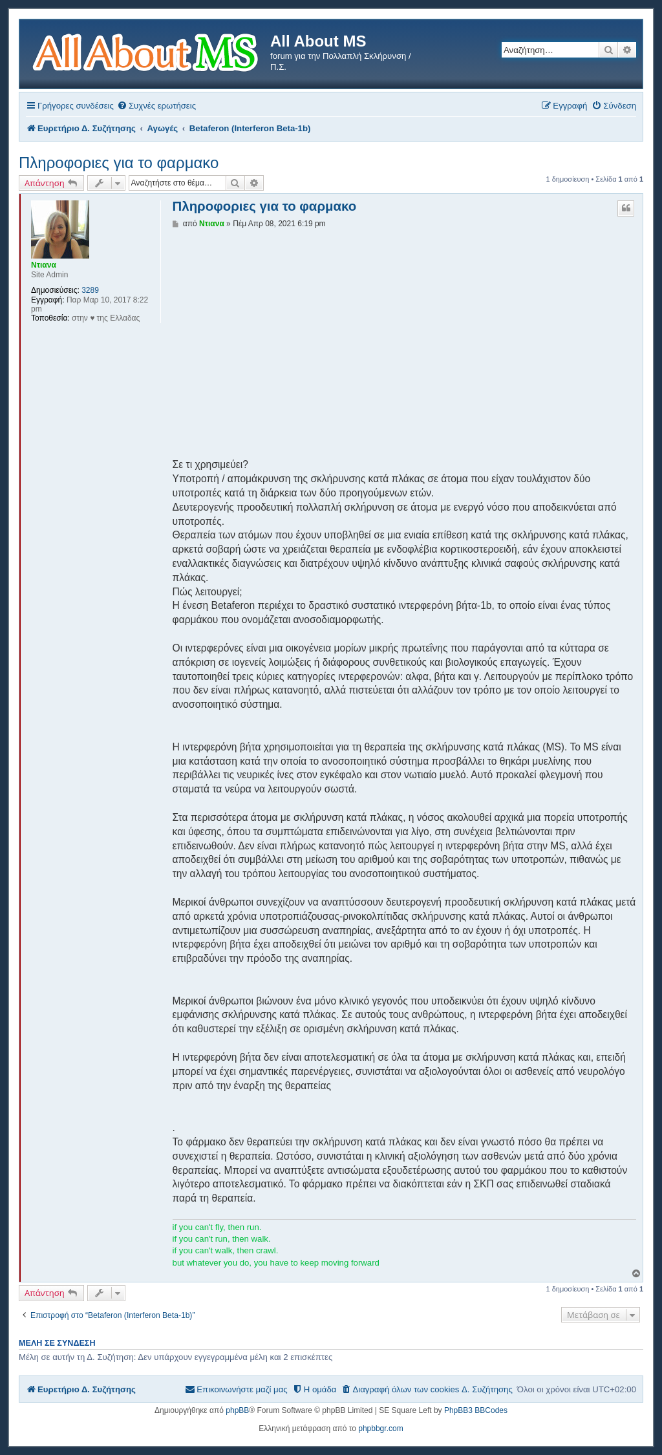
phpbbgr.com (380, 1428)
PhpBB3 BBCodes (475, 1410)
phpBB (237, 1410)
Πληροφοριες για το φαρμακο (119, 162)
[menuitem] (156, 105)
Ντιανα (43, 265)
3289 (90, 290)
